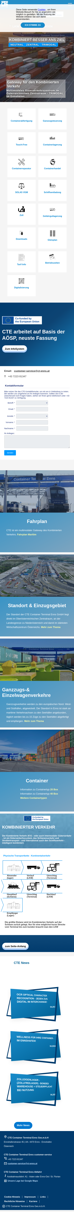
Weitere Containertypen (33, 800)
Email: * (11, 409)
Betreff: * (11, 403)
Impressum (30, 1199)
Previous (3, 55)
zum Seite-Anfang (15, 948)
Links (43, 1199)
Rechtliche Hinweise (14, 1203)
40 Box (54, 795)
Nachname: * (9, 428)
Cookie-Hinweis (12, 1199)
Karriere (33, 1203)
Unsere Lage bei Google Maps (23, 1183)
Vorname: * (10, 422)
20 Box (54, 791)
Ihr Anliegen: (9, 433)
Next (70, 55)
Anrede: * (11, 416)
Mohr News (23, 1127)
